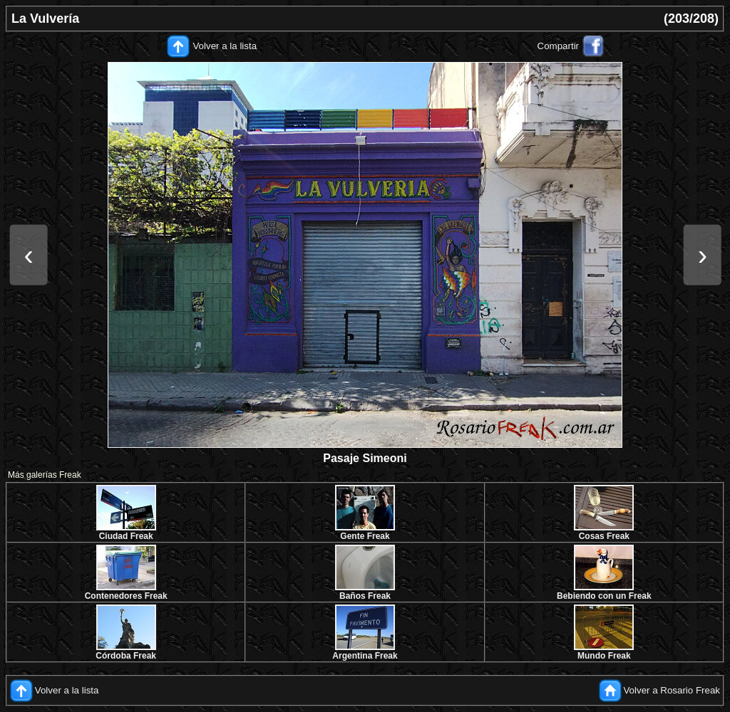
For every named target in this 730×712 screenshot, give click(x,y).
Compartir (559, 46)
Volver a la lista (224, 46)
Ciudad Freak (126, 536)
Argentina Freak (364, 656)
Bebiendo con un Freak (604, 596)
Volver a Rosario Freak (671, 690)
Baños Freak (365, 596)
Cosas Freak (604, 536)
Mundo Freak (604, 656)
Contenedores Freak (126, 596)
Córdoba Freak (126, 656)
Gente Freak (364, 536)
